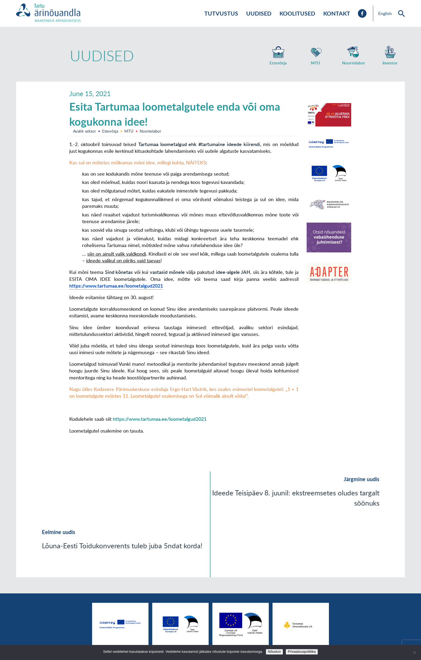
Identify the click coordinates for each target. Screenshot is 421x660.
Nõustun (274, 652)
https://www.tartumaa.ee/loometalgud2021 (159, 418)
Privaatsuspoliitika (302, 652)
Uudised (258, 13)
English (385, 13)
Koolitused (297, 13)
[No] (414, 652)
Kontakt (336, 13)
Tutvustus (221, 13)
